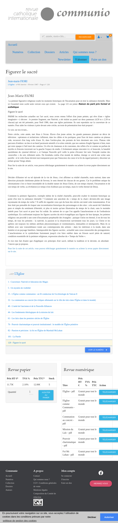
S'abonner (81, 59)
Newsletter (64, 59)
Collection (34, 52)
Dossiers (50, 52)
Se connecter (66, 476)
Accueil (12, 44)
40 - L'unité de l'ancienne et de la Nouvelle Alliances (30, 306)
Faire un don (98, 59)
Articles (64, 52)
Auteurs (9, 490)
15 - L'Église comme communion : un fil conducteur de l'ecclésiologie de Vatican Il (42, 294)
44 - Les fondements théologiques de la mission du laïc (31, 312)
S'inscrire (65, 479)
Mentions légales (40, 490)
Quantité (12, 392)
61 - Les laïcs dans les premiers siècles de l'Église (28, 318)
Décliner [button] (92, 517)
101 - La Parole (14, 337)
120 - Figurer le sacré (17, 343)
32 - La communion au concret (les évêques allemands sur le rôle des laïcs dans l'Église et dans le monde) (52, 300)
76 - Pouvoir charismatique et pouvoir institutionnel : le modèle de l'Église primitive (43, 324)
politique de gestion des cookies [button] (20, 520)
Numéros (17, 52)
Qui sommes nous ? (84, 52)
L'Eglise (11, 84)
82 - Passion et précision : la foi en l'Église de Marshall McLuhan (35, 330)
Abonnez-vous (101, 484)
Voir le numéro (98, 350)
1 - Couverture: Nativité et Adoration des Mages (28, 282)
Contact (36, 476)
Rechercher (85, 37)
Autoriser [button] (109, 517)
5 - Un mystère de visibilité (19, 288)
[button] (99, 37)
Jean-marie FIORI (17, 81)
